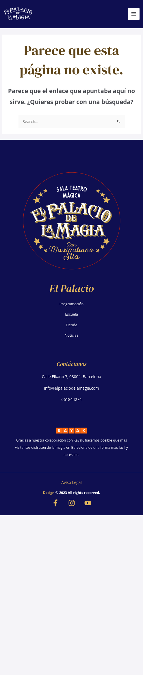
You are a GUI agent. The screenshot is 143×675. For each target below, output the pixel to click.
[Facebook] (55, 502)
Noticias (72, 335)
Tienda (71, 324)
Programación (71, 303)
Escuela (71, 314)
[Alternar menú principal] (134, 14)
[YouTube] (87, 502)
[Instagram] (71, 502)
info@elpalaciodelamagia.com (71, 388)
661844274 (71, 399)
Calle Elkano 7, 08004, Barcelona (71, 376)
